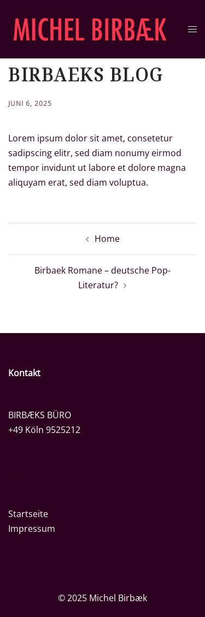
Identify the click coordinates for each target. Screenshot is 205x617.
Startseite (28, 514)
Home (107, 239)
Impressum (31, 529)
